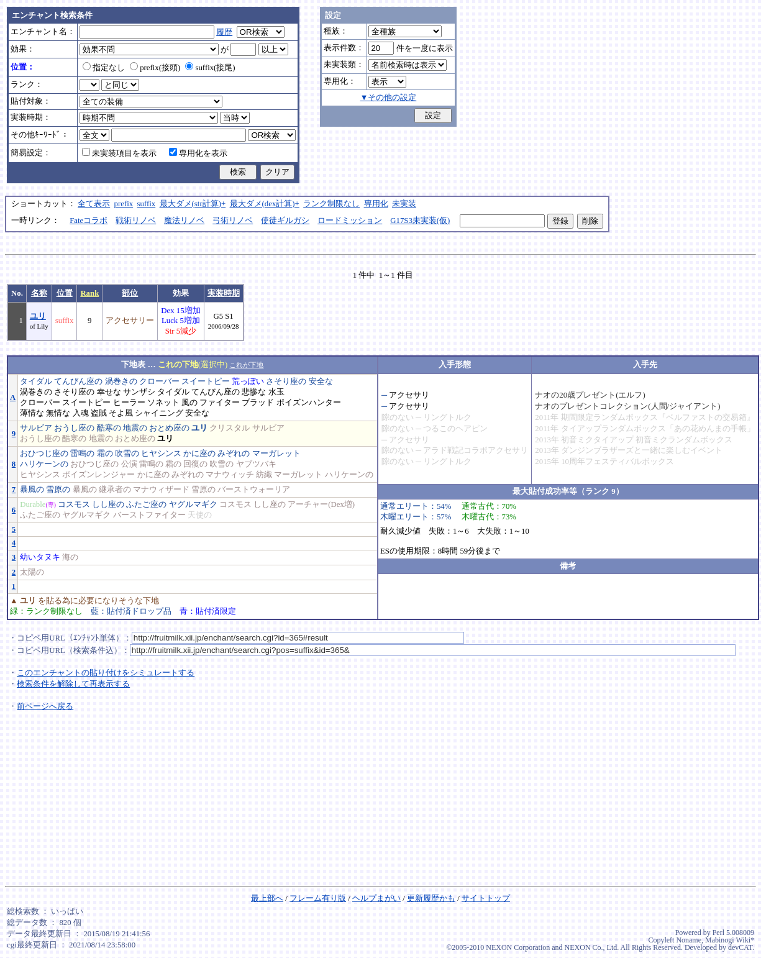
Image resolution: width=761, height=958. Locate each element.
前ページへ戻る (45, 706)
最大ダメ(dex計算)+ (264, 203)
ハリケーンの (44, 464)
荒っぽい (248, 381)
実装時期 (223, 293)
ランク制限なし (331, 203)
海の (70, 557)
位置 (65, 293)
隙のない (397, 417)
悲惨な (254, 392)
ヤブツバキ (256, 464)
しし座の (108, 504)
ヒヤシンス (161, 453)
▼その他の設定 (388, 97)
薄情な (32, 413)
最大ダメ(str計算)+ (193, 203)
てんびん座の (78, 381)
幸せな (109, 392)
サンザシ (139, 392)
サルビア (36, 428)
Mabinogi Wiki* (729, 940)
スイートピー (205, 381)
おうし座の (74, 428)
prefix (124, 203)
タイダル (36, 381)
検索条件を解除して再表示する (73, 684)
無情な (58, 413)
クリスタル (229, 428)
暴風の (32, 489)
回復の (195, 464)
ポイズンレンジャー (98, 474)
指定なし (104, 67)
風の (189, 402)
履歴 (224, 32)
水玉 (276, 392)
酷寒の (109, 428)
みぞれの (233, 453)
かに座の (199, 453)
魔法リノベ (184, 220)
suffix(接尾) (210, 67)
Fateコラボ (88, 220)
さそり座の (286, 381)
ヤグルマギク (193, 504)
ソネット (163, 402)
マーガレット (276, 453)
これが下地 (246, 364)
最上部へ (267, 898)
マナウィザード (161, 489)
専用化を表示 (198, 153)
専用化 (376, 203)
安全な (321, 381)
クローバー (159, 381)
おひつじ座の (44, 453)
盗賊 (99, 413)
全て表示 (94, 203)
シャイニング (159, 413)
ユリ (38, 316)
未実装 (404, 203)
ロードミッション (349, 220)
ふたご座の (146, 504)
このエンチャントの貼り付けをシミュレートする (105, 672)
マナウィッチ (230, 474)
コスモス (74, 504)
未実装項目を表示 (119, 153)
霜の (105, 453)
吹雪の (127, 453)
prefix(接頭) (155, 67)
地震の (135, 428)
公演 (129, 464)
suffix (146, 203)
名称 (39, 293)
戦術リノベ (136, 220)
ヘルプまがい (376, 898)
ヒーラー (129, 402)
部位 (130, 293)
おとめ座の (169, 428)
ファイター (219, 402)
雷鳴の (82, 453)
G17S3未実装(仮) (420, 220)
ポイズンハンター (308, 402)
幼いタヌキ (40, 557)
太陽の (32, 572)
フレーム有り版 (317, 898)
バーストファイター (149, 515)
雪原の (58, 489)
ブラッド (258, 402)
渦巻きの (121, 381)
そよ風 (121, 413)
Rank (89, 293)
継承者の (115, 489)
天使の (200, 515)
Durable (32, 504)
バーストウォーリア (253, 489)
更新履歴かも (431, 898)
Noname (688, 940)
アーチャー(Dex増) (321, 504)
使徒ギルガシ (285, 220)
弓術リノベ (232, 220)
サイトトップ (486, 898)
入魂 (81, 413)
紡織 (264, 474)
